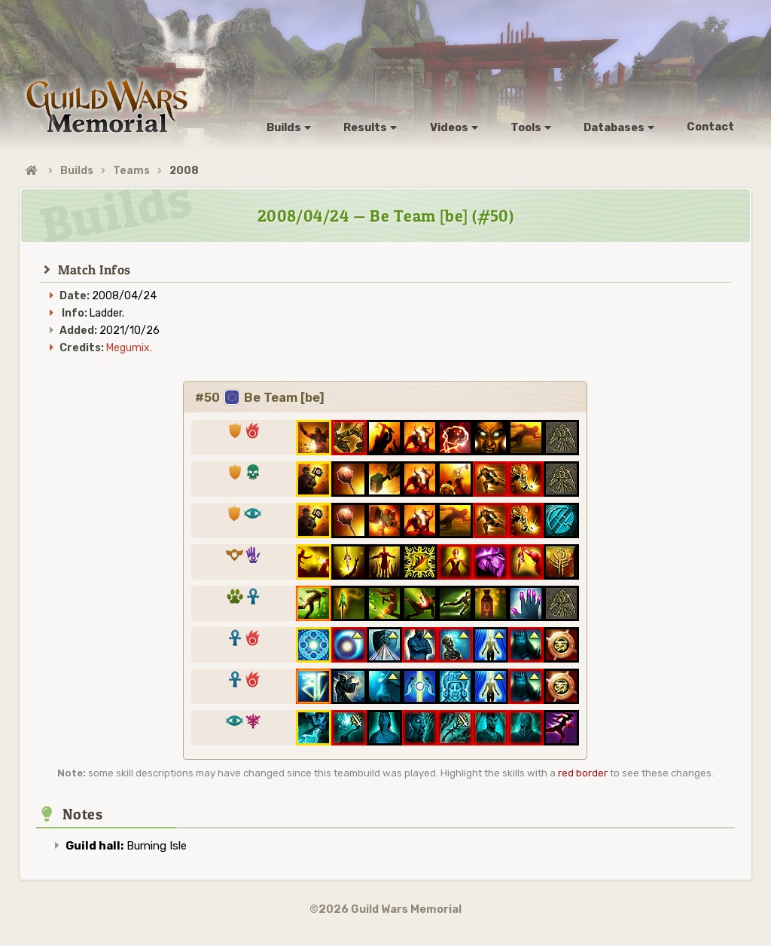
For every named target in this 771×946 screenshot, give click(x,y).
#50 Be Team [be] (260, 397)
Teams (131, 170)
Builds (76, 170)
